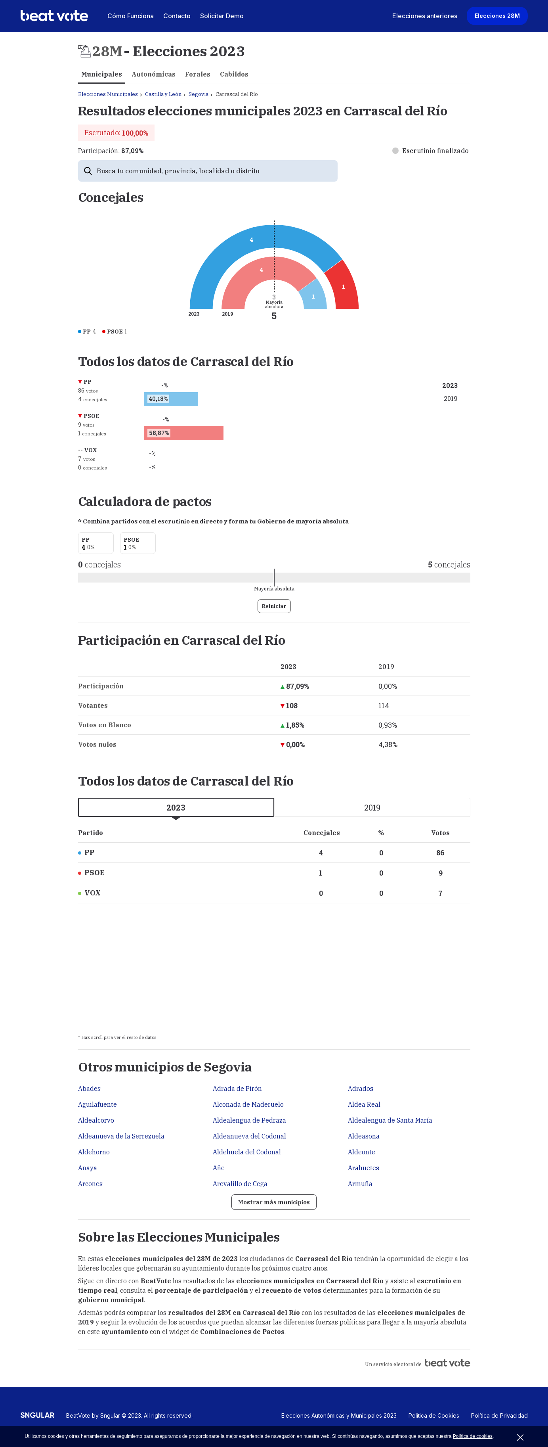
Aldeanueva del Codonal (249, 1136)
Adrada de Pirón (237, 1088)
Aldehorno (94, 1152)
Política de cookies (473, 1436)
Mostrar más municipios (274, 1203)
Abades (89, 1088)
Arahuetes (363, 1168)
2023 (175, 807)
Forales (197, 74)
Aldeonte (361, 1152)
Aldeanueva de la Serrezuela (121, 1136)
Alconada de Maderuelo (248, 1104)
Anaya (87, 1168)
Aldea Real (364, 1104)
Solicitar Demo (222, 16)
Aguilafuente (97, 1104)
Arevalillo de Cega (240, 1184)
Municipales (101, 74)
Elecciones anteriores (424, 16)
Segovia (198, 94)
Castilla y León (163, 94)
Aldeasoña (364, 1136)
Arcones (90, 1184)
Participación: (110, 151)
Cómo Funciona (130, 16)
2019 (372, 807)
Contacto (177, 16)
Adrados (360, 1088)
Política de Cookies (434, 1417)
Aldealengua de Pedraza (249, 1120)
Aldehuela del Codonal (247, 1152)
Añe (219, 1168)
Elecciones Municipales (108, 94)
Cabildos (234, 74)
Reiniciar (274, 606)
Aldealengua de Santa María (390, 1120)
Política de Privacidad (499, 1417)
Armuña (360, 1184)
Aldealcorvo (96, 1120)
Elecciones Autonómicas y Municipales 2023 (339, 1417)
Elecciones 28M (497, 15)
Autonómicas (154, 74)
